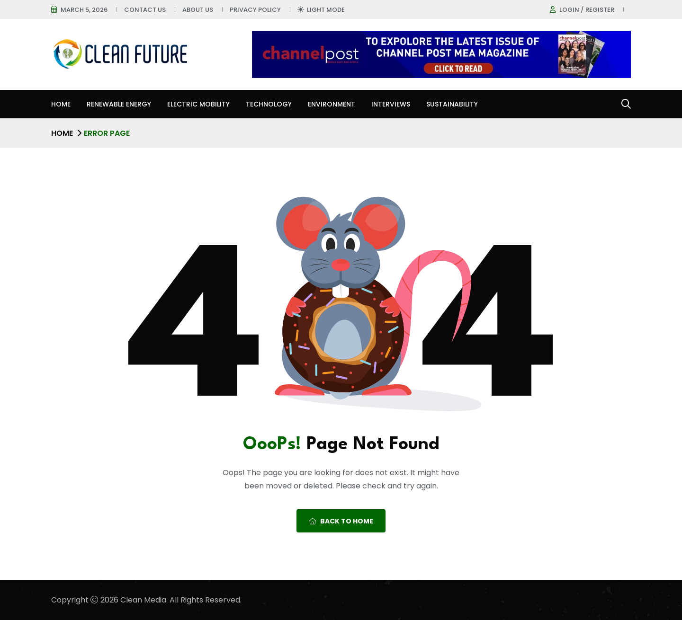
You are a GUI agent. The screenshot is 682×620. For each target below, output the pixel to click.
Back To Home (341, 521)
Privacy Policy (255, 9)
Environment (331, 104)
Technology (269, 104)
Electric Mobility (198, 104)
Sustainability (452, 104)
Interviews (390, 104)
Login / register (586, 9)
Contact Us (145, 9)
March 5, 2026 (84, 9)
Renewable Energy (119, 104)
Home (61, 104)
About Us (197, 9)
